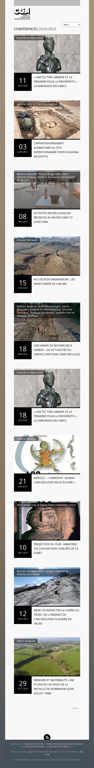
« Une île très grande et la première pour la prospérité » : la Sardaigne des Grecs (56, 81)
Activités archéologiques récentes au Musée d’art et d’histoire (53, 217)
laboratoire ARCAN (34, 744)
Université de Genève (35, 746)
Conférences (26, 28)
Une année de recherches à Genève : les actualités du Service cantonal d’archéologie (57, 350)
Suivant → (76, 708)
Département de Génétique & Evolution (65, 744)
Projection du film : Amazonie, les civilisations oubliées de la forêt (56, 548)
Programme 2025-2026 (57, 746)
